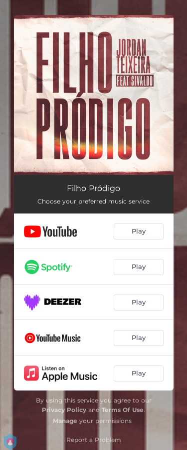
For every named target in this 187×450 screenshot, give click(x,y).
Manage (65, 420)
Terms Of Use (123, 410)
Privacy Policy (64, 410)
